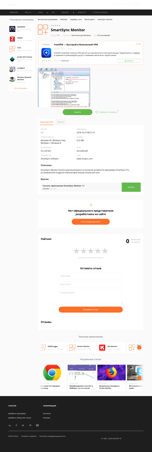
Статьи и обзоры (100, 12)
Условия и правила (28, 436)
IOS (53, 12)
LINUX (40, 12)
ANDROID (65, 12)
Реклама (46, 418)
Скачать (77, 112)
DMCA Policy (13, 436)
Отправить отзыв (90, 309)
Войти (116, 4)
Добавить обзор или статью (19, 418)
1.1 (55, 35)
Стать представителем (90, 222)
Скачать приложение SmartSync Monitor (63, 185)
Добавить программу (17, 413)
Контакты (47, 413)
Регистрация (126, 4)
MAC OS (28, 12)
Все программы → (21, 88)
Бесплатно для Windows (81, 35)
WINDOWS (14, 12)
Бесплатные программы (47, 19)
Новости (82, 12)
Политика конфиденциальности (52, 436)
